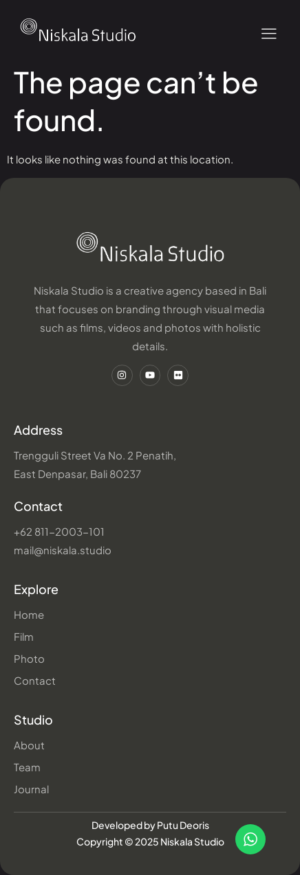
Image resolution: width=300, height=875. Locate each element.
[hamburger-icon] (268, 34)
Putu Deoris (183, 825)
